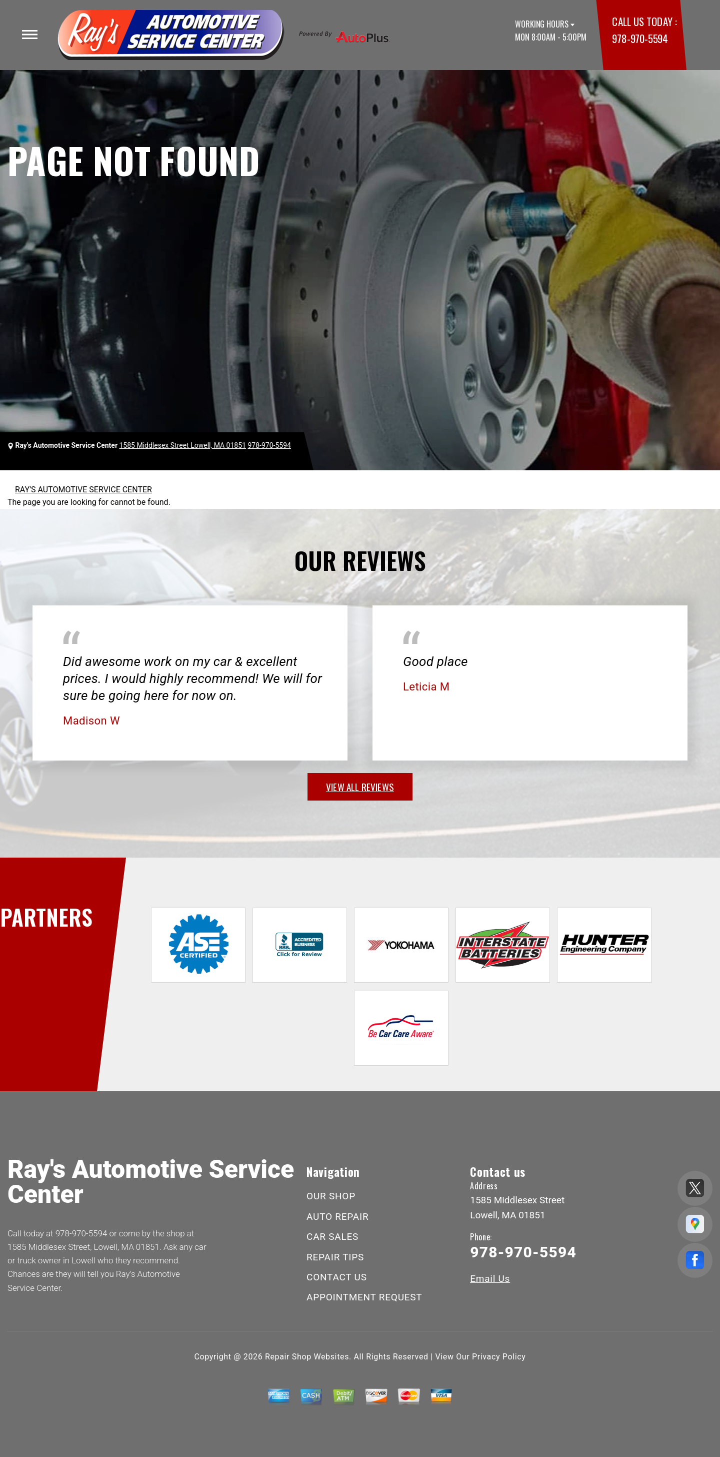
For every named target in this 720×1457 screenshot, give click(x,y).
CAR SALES (332, 1236)
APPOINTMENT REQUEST (364, 1297)
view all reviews (360, 787)
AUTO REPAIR (337, 1216)
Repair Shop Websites (307, 1356)
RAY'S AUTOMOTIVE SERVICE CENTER (83, 489)
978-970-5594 (640, 38)
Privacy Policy (499, 1356)
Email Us (490, 1278)
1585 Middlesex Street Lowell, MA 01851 (183, 445)
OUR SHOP (331, 1196)
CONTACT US (336, 1277)
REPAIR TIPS (335, 1257)
